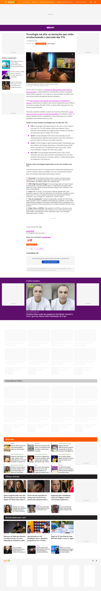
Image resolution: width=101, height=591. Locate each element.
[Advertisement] (86, 507)
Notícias (60, 463)
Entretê (41, 248)
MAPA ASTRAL (26, 2)
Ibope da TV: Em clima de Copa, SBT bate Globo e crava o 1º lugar (62, 536)
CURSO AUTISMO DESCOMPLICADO (47, 2)
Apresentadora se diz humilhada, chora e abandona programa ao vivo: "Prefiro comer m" (37, 537)
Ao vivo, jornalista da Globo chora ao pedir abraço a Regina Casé (66, 506)
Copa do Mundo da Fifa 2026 (32, 312)
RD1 (31, 248)
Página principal (12, 2)
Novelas (38, 503)
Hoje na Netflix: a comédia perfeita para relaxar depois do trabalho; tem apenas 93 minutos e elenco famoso (19, 548)
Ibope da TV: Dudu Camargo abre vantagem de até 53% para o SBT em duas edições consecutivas (66, 548)
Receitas (13, 442)
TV (36, 248)
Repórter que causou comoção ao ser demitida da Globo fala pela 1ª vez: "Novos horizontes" (19, 507)
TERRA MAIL (34, 2)
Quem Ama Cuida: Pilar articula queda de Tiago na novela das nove (42, 506)
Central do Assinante (81, 2)
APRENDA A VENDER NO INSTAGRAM (65, 2)
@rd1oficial (30, 231)
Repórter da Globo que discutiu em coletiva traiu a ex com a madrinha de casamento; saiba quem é (14, 537)
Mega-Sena (37, 442)
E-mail (90, 2)
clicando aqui (46, 237)
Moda (36, 463)
